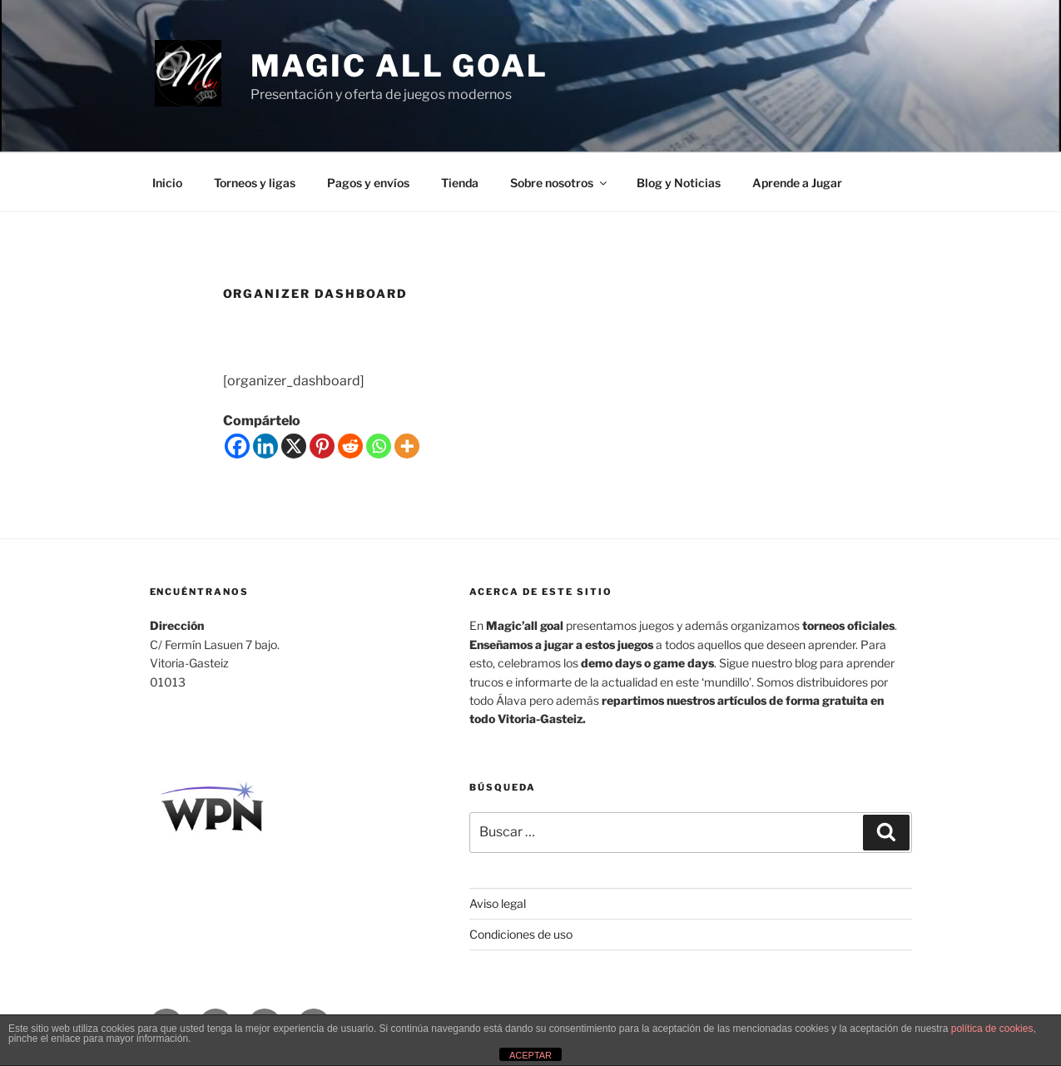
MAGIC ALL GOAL (399, 65)
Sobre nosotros (559, 183)
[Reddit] (350, 446)
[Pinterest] (322, 446)
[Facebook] (237, 446)
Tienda (459, 183)
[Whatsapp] (378, 446)
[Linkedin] (265, 446)
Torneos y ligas (254, 183)
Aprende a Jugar (797, 183)
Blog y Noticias (679, 183)
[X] (293, 446)
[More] (406, 446)
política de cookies (992, 1028)
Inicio (167, 183)
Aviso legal (497, 903)
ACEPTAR (530, 1055)
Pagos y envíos (368, 183)
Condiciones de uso (521, 934)
